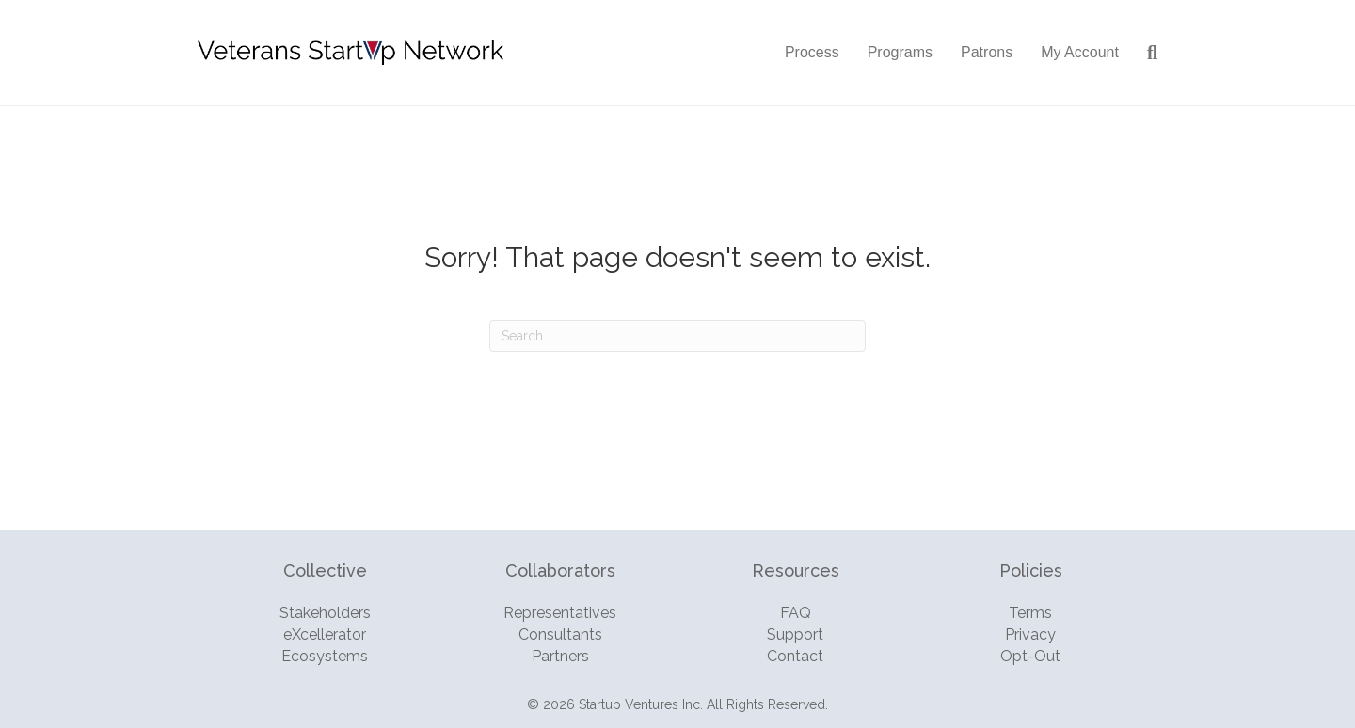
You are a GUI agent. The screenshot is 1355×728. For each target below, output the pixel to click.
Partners (560, 656)
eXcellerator (324, 634)
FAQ (795, 613)
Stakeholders (325, 613)
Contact (795, 656)
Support (795, 634)
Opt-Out (1030, 656)
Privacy (1030, 634)
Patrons (986, 52)
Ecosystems (324, 656)
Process (812, 52)
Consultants (560, 634)
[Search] (1145, 52)
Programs (900, 52)
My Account (1080, 52)
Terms (1030, 613)
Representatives (559, 613)
